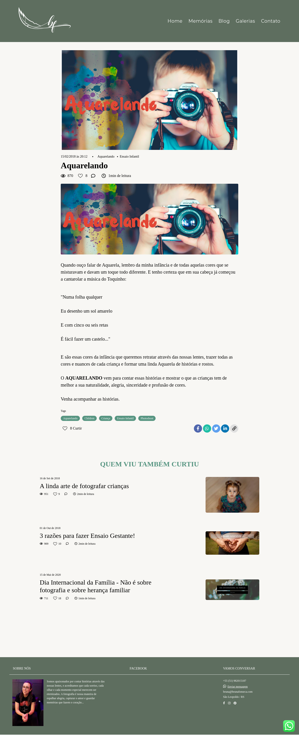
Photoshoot (147, 418)
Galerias (245, 21)
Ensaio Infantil (129, 156)
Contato (270, 21)
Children (89, 418)
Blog (224, 21)
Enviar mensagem (238, 681)
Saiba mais (61, 706)
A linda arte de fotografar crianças (84, 486)
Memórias (201, 21)
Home (174, 21)
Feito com (149, 733)
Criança (105, 418)
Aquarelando (105, 156)
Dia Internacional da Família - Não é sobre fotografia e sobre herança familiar (95, 586)
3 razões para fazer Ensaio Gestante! (87, 535)
